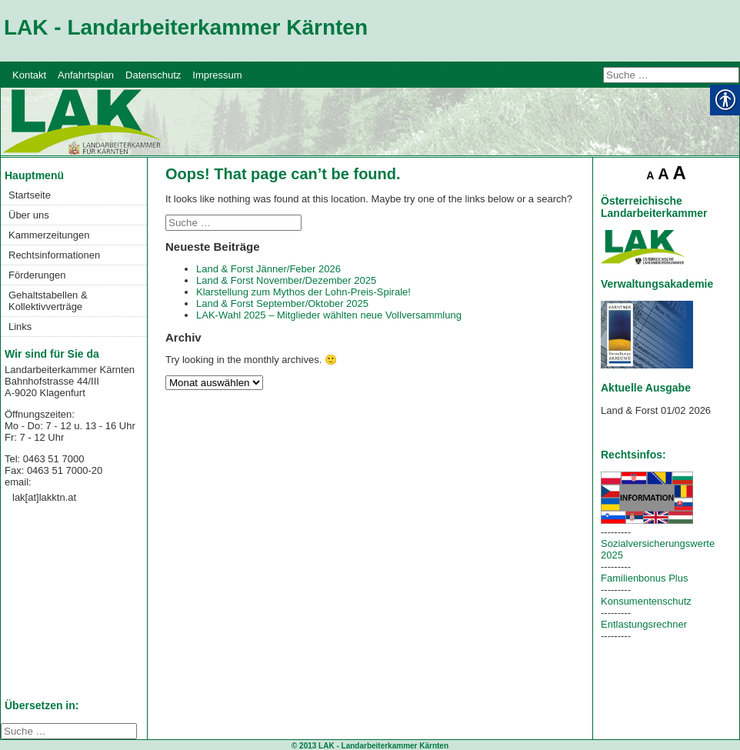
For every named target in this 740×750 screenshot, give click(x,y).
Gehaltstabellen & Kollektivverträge (48, 300)
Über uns (28, 215)
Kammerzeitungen (49, 235)
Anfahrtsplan (86, 75)
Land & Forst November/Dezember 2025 (286, 280)
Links (20, 326)
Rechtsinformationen (54, 255)
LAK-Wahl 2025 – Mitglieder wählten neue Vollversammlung (329, 315)
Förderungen (36, 275)
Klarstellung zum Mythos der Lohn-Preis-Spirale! (303, 292)
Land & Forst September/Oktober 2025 (282, 303)
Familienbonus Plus (644, 578)
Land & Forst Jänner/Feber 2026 (268, 269)
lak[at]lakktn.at (44, 497)
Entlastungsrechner (644, 624)
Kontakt (29, 75)
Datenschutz (153, 75)
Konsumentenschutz (646, 601)
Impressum (217, 75)
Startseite (29, 195)
